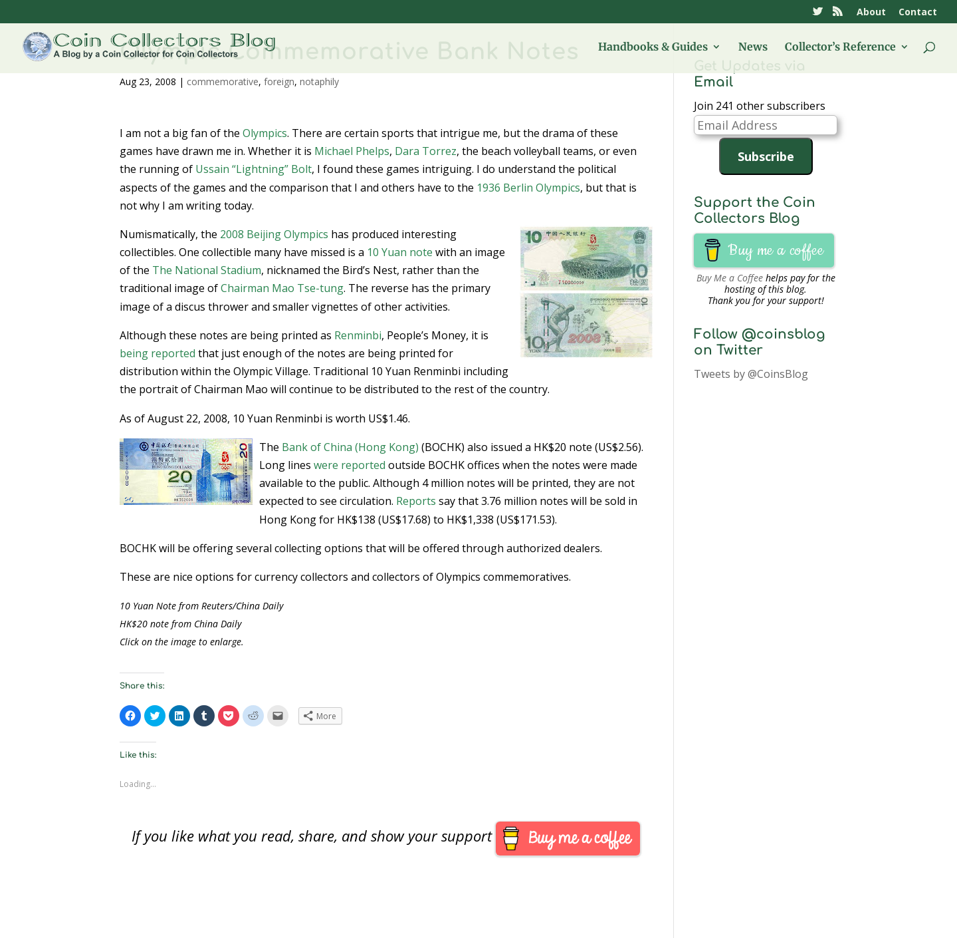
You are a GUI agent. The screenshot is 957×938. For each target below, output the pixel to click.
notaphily (319, 81)
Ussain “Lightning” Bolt (253, 169)
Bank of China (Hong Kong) (350, 447)
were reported (349, 465)
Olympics (265, 133)
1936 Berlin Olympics (528, 187)
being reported (157, 353)
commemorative (223, 81)
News (753, 47)
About (871, 12)
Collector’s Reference (840, 47)
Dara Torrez (426, 151)
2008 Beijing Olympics (274, 234)
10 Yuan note (400, 252)
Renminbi (357, 335)
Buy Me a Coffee (729, 277)
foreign (279, 81)
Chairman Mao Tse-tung (282, 288)
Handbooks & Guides (653, 47)
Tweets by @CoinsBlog (751, 374)
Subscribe (766, 156)
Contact (918, 12)
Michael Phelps (351, 151)
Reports (416, 501)
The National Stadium (206, 270)
